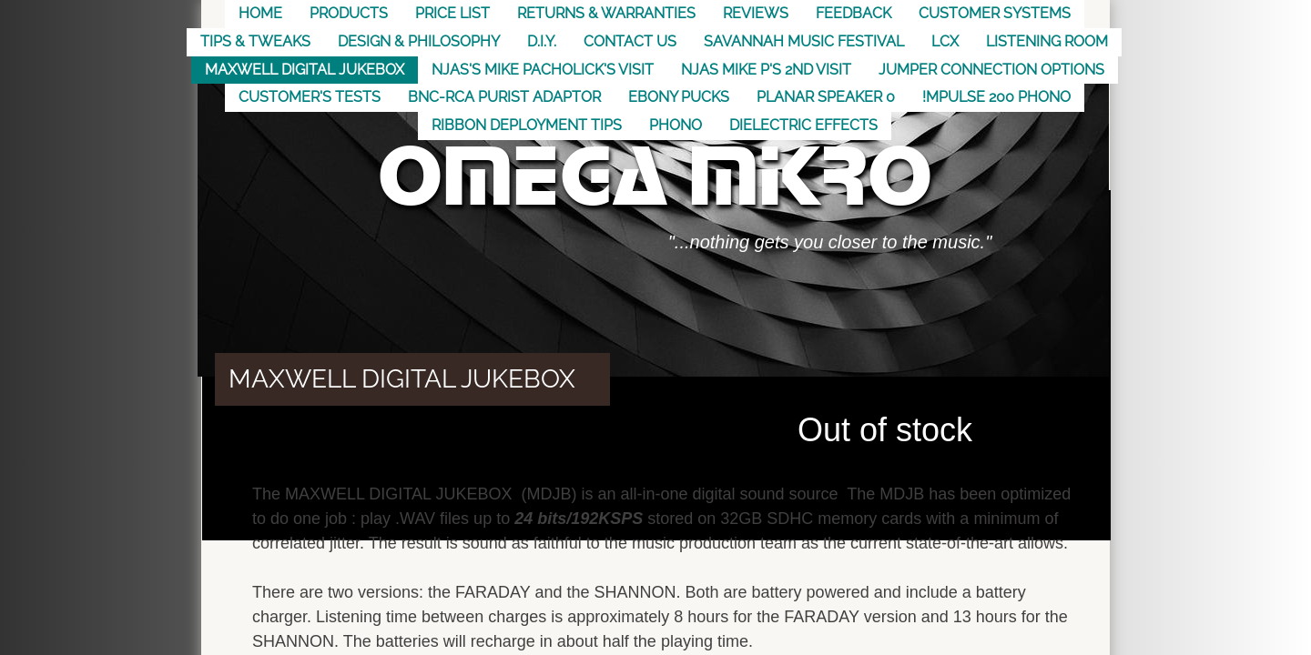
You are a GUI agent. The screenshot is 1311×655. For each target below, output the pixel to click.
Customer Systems (995, 13)
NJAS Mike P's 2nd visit (766, 69)
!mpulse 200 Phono (996, 97)
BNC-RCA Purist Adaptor (504, 97)
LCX (945, 41)
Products (349, 13)
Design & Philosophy (419, 41)
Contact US (630, 41)
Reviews (755, 13)
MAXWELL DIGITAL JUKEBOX (304, 69)
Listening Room (1047, 41)
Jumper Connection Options (991, 69)
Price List (452, 13)
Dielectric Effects (803, 125)
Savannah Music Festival (804, 41)
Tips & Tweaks (255, 41)
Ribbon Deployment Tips (527, 125)
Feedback (853, 13)
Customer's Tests (310, 97)
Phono (675, 125)
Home (260, 13)
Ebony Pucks (678, 97)
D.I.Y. (541, 41)
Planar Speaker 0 (826, 97)
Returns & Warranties (606, 13)
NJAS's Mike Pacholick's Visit (543, 69)
